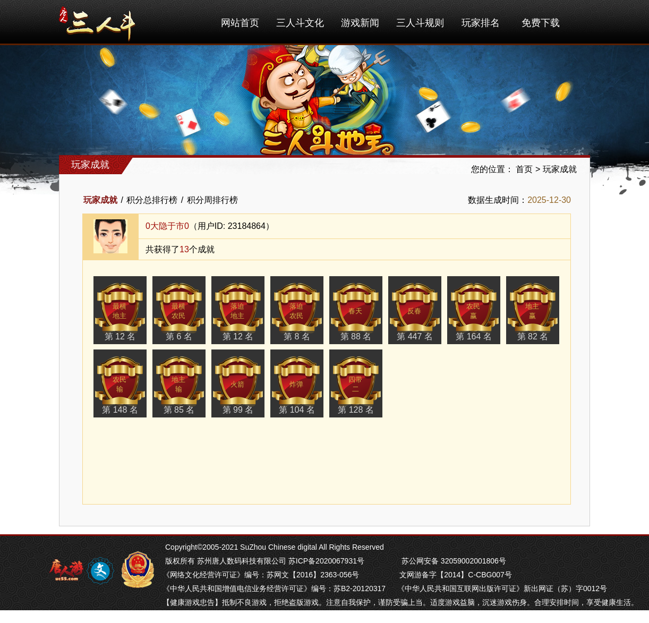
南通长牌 (290, 616)
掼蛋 (170, 616)
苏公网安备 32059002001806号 (454, 561)
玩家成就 (560, 169)
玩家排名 (481, 23)
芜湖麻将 (194, 616)
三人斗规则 (420, 23)
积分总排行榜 (151, 199)
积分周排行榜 (212, 199)
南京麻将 (226, 616)
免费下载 (541, 23)
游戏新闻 (360, 23)
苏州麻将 (258, 616)
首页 (524, 169)
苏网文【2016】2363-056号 (313, 574)
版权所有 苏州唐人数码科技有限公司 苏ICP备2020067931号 (264, 561)
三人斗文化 (300, 23)
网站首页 (240, 23)
